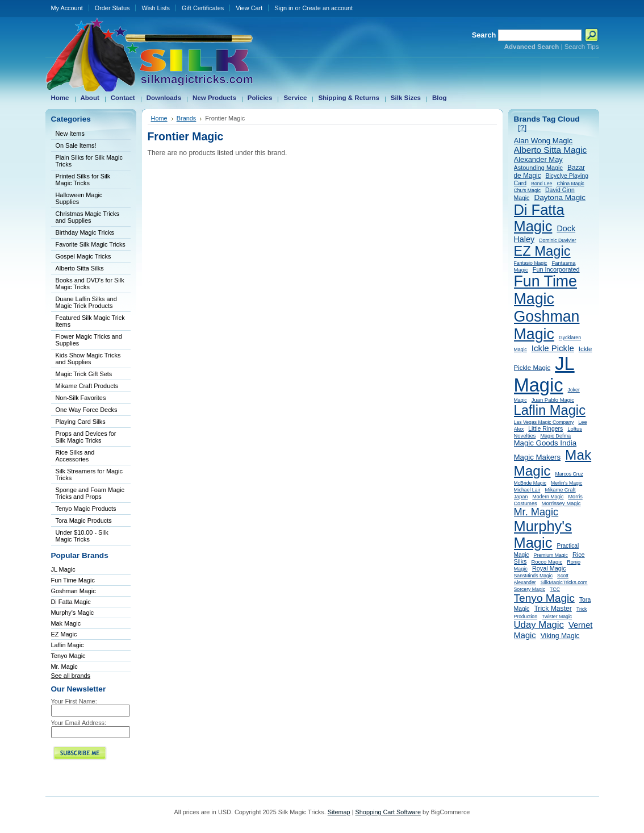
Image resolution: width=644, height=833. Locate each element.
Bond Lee (541, 183)
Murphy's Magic (72, 612)
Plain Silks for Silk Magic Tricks (89, 161)
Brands (186, 118)
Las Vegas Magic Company (544, 422)
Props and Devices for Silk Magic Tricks (86, 437)
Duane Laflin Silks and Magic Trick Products (86, 302)
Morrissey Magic (561, 503)
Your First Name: (74, 701)
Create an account (327, 8)
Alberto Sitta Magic (550, 150)
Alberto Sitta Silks (80, 268)
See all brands (71, 675)
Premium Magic (551, 555)
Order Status (112, 8)
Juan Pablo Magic (553, 400)
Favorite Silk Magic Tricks (91, 244)
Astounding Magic (538, 167)
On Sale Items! (76, 145)
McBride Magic (530, 483)
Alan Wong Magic (543, 140)
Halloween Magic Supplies (79, 198)
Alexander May (538, 159)
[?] (522, 127)
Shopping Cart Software (388, 812)
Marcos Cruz (569, 474)
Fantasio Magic (530, 263)
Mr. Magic (64, 666)
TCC (555, 589)
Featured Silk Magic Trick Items (90, 321)
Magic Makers (537, 457)
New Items (70, 133)
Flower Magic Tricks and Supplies (89, 340)
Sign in (283, 8)
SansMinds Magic (533, 575)
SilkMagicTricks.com (564, 582)
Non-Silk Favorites (81, 397)
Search (484, 35)
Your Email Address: (79, 722)
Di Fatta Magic (71, 601)
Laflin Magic (67, 645)
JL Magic (63, 569)
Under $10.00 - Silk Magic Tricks (82, 536)
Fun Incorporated (556, 269)
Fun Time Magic (73, 580)
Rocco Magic (547, 562)
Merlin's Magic (566, 483)
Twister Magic (557, 616)
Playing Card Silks (81, 421)
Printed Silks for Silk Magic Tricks (83, 179)
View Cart (249, 8)
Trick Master (553, 609)
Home (159, 118)
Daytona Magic (560, 197)
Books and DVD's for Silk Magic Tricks (90, 283)
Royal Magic (549, 568)
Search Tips (581, 46)
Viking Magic (560, 636)
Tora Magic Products (84, 520)
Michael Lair (527, 490)
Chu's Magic (527, 190)
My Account (67, 8)
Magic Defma (555, 436)
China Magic (570, 183)
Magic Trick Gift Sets (84, 373)
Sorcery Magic (530, 589)
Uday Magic (539, 624)
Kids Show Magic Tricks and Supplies (88, 358)
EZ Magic (64, 634)
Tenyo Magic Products (86, 508)
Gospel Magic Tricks (83, 256)
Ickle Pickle (553, 348)
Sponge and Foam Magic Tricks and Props (90, 493)
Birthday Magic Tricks (85, 232)
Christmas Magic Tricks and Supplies (87, 217)
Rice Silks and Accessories (75, 456)
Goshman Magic (73, 591)
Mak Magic (66, 623)
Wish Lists (155, 8)
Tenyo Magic (68, 655)
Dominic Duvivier (557, 240)
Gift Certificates (203, 8)
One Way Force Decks (87, 409)
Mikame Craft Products (87, 385)
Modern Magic (547, 496)
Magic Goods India (545, 443)
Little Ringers (545, 429)
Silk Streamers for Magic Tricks (89, 474)
